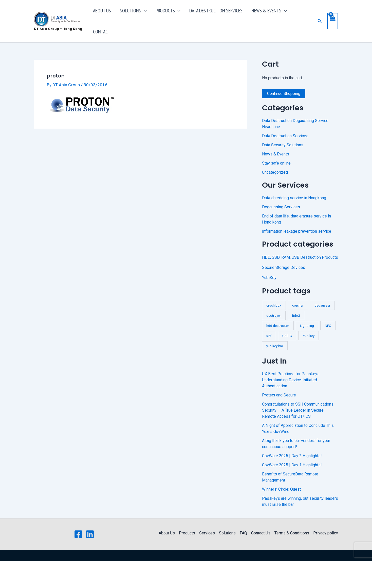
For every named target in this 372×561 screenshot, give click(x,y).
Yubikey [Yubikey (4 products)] (308, 321)
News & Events (275, 139)
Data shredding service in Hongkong (294, 183)
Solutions (227, 518)
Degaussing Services (281, 192)
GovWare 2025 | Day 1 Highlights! (292, 450)
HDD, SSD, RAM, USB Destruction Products (300, 243)
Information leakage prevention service (296, 216)
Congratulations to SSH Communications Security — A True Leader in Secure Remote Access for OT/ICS (297, 395)
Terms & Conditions (291, 518)
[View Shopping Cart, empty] (332, 13)
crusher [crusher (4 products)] (298, 291)
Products (187, 518)
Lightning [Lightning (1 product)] (307, 311)
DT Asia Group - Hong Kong (58, 21)
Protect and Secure (279, 380)
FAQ (243, 518)
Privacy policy (325, 518)
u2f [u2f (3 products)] (268, 321)
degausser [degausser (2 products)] (322, 291)
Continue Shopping (283, 79)
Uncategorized (275, 157)
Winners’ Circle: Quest (281, 474)
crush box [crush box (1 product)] (273, 291)
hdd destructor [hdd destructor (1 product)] (277, 311)
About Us (167, 518)
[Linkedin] (90, 519)
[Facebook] (78, 519)
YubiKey (269, 263)
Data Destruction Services (285, 121)
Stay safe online (276, 148)
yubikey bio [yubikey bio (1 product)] (274, 331)
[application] (154, 14)
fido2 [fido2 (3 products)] (296, 301)
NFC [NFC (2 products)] (328, 311)
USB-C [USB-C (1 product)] (287, 321)
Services (207, 518)
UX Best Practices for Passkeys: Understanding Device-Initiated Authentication (291, 365)
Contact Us (260, 518)
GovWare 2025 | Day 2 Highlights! (292, 441)
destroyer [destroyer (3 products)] (273, 301)
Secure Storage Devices (283, 253)
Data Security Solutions (282, 130)
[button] (319, 14)
